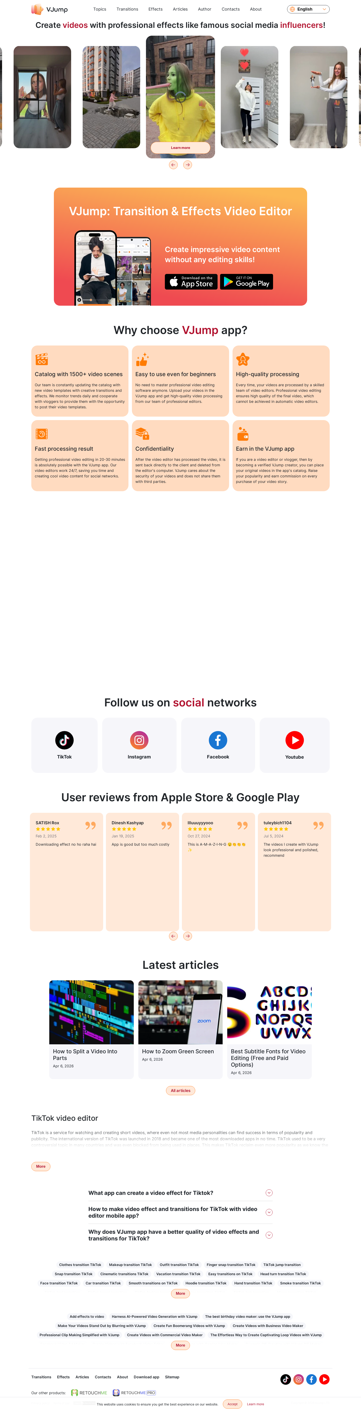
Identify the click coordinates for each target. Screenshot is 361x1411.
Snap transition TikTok (74, 1274)
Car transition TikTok (103, 1283)
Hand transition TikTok (253, 1283)
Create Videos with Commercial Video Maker (165, 1335)
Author (204, 9)
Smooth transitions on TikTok (153, 1283)
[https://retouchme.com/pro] (134, 1393)
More (41, 1166)
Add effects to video (87, 1316)
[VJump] (49, 9)
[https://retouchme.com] (89, 1393)
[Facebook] (311, 1380)
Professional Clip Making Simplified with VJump (79, 1335)
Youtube (294, 745)
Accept (233, 1404)
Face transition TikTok (59, 1283)
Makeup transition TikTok (130, 1265)
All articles (180, 1090)
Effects (155, 9)
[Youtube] (324, 1380)
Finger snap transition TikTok (231, 1265)
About (256, 9)
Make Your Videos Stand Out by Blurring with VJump (102, 1326)
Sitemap (172, 1377)
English (304, 9)
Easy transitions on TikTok (230, 1274)
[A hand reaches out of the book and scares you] (95, 268)
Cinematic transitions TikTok (124, 1274)
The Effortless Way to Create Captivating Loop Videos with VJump (266, 1335)
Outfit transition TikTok (179, 1265)
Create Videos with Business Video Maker (268, 1326)
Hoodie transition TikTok (206, 1283)
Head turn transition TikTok (283, 1274)
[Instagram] (298, 1380)
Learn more (255, 1404)
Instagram (139, 745)
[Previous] (173, 164)
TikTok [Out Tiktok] (64, 745)
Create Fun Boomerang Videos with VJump (189, 1326)
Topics (99, 9)
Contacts (231, 9)
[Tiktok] (285, 1380)
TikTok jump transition (282, 1265)
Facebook (218, 745)
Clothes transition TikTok (80, 1265)
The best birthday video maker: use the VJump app (247, 1316)
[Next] (187, 164)
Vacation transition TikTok (178, 1274)
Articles (180, 9)
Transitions (127, 9)
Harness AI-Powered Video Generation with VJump (154, 1316)
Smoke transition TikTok (300, 1283)
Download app (146, 1377)
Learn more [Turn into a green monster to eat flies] (180, 147)
